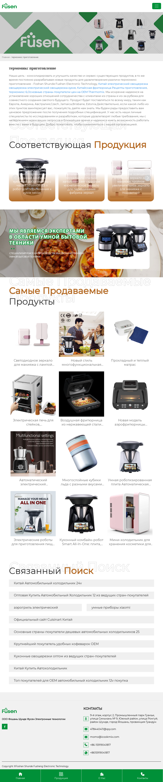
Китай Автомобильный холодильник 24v (48, 583)
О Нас (102, 775)
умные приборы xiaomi (111, 607)
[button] (148, 178)
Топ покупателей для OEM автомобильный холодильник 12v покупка (71, 680)
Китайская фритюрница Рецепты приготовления (112, 87)
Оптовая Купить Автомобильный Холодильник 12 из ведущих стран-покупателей (81, 595)
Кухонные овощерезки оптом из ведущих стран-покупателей (65, 656)
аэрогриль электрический (36, 607)
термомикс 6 (18, 92)
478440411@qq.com (103, 729)
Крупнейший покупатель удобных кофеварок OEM (56, 644)
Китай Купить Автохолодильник (40, 668)
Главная (6, 57)
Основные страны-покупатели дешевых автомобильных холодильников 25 (76, 632)
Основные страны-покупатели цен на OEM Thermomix (66, 92)
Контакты (142, 775)
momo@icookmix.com (104, 736)
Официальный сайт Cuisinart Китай (43, 619)
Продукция (61, 775)
